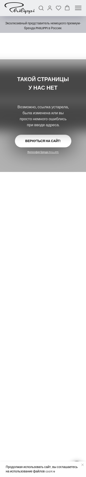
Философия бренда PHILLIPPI (42, 152)
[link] (50, 8)
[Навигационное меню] (78, 8)
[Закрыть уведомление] (82, 465)
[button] (41, 8)
